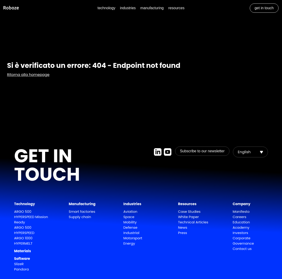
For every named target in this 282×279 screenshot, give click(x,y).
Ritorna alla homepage (28, 74)
